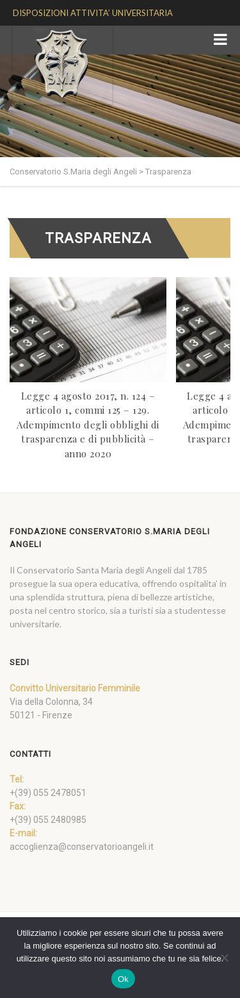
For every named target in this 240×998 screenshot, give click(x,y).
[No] (224, 957)
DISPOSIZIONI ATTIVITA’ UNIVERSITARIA (93, 13)
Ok (123, 979)
